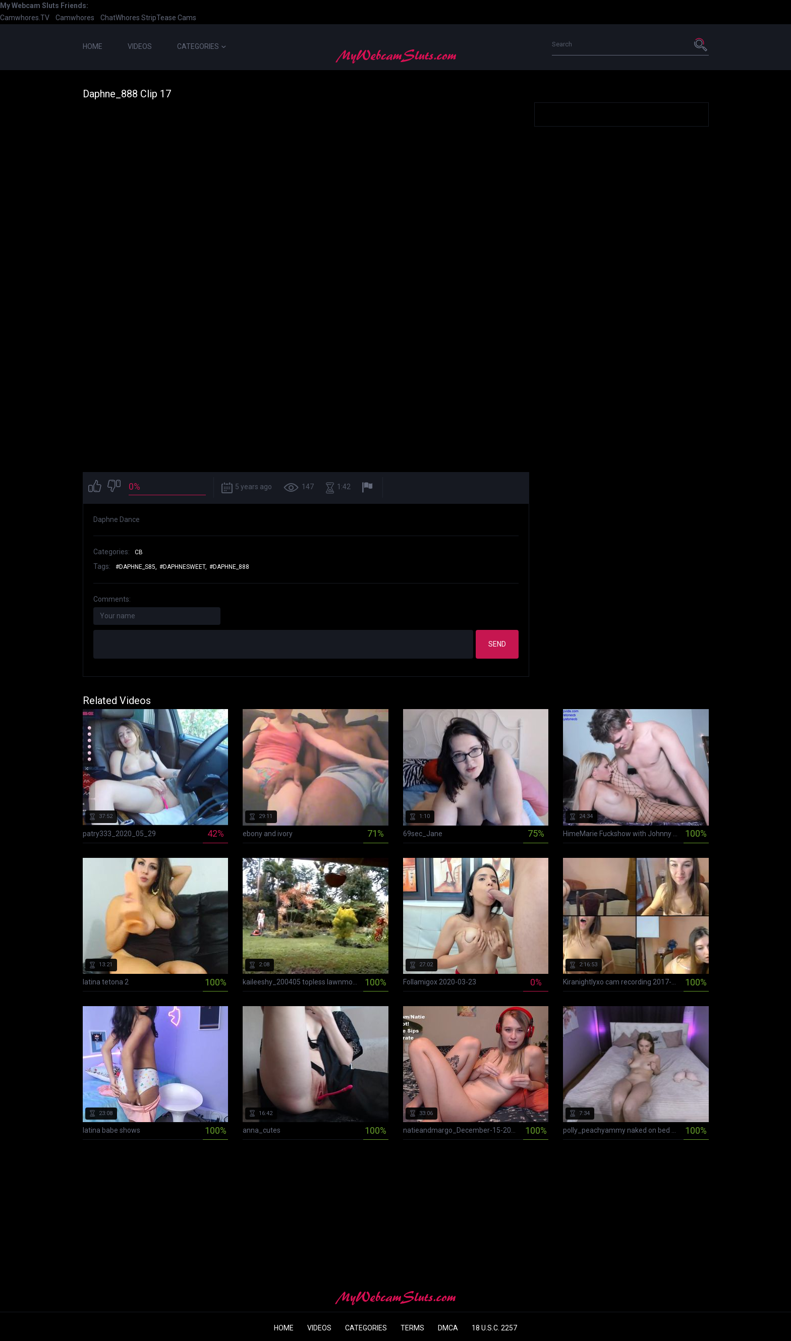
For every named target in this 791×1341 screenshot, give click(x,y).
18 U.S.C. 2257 (494, 1328)
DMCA (448, 1328)
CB (139, 552)
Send (497, 644)
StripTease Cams (168, 18)
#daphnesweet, (183, 566)
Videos (140, 46)
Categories (201, 46)
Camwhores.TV (24, 18)
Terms (412, 1328)
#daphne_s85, (136, 566)
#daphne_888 (229, 566)
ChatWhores (120, 18)
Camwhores (74, 18)
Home (92, 46)
